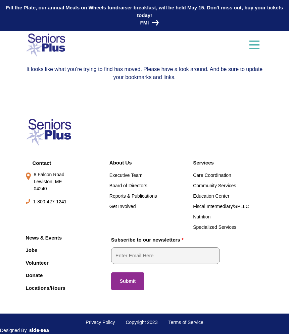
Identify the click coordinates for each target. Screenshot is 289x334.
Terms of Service (185, 322)
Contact (42, 163)
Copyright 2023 (141, 322)
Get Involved (122, 206)
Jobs (32, 250)
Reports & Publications (133, 196)
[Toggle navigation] (254, 45)
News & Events (44, 238)
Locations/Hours (45, 288)
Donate (34, 275)
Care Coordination (212, 175)
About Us (120, 162)
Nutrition (201, 216)
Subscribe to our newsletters (147, 240)
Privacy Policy (100, 322)
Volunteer (37, 263)
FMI (148, 22)
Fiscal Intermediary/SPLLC (221, 206)
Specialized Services (214, 227)
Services (203, 162)
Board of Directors (128, 185)
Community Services (214, 185)
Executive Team (126, 175)
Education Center (211, 196)
